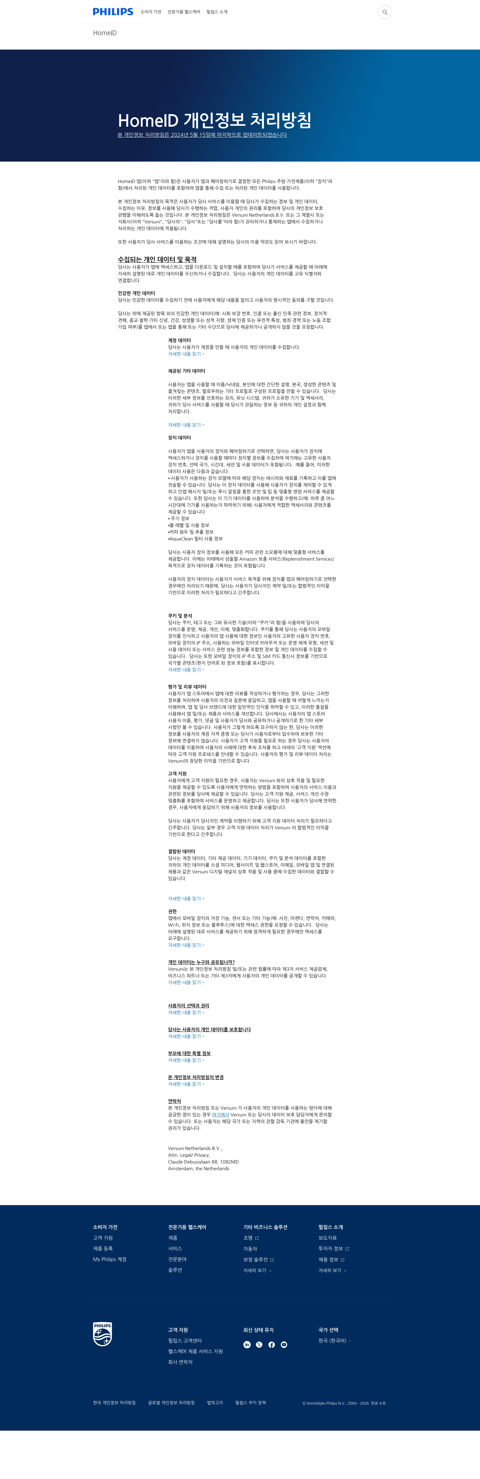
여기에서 (220, 1163)
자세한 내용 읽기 (184, 354)
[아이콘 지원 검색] (384, 12)
